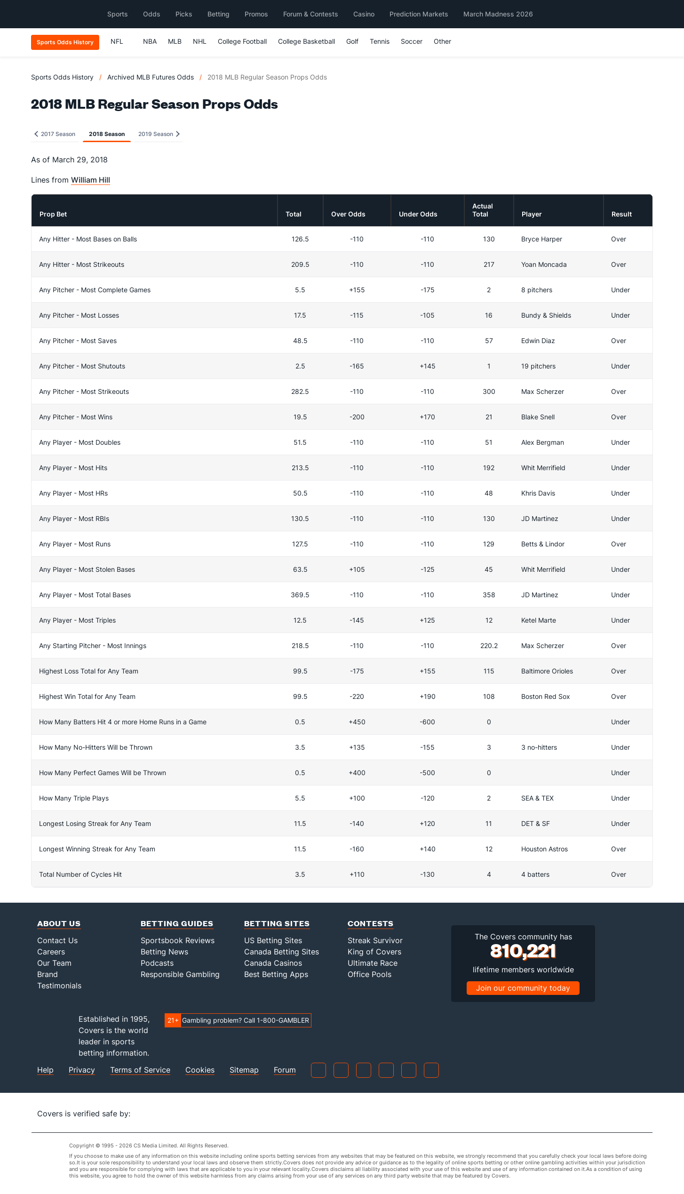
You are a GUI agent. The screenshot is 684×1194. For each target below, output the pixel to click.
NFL (121, 41)
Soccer (411, 41)
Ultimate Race (373, 963)
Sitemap (244, 1070)
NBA (150, 41)
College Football (242, 41)
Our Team (54, 963)
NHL (200, 41)
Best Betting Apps (276, 974)
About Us (59, 923)
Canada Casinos (273, 963)
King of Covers (374, 951)
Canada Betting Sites (281, 951)
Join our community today (523, 988)
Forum (285, 1070)
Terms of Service (140, 1070)
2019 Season (159, 133)
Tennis (380, 41)
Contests (371, 923)
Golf (352, 41)
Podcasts (157, 963)
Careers (51, 951)
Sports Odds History (62, 77)
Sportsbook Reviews (178, 940)
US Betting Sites (273, 940)
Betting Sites (277, 923)
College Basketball (306, 41)
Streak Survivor (375, 940)
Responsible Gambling (180, 974)
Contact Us (57, 940)
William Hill (90, 179)
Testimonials (59, 985)
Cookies (200, 1070)
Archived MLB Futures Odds (150, 77)
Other (447, 41)
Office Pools (369, 974)
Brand (47, 974)
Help (45, 1070)
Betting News (164, 951)
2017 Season (54, 133)
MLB (175, 41)
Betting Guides (177, 923)
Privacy (82, 1070)
